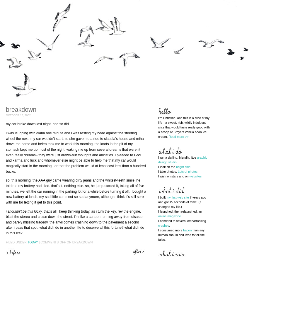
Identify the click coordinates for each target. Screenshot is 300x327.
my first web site (177, 197)
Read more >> (179, 136)
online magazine (169, 216)
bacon (187, 230)
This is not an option (139, 251)
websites (196, 176)
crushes (163, 225)
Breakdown (21, 109)
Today (33, 242)
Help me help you (13, 251)
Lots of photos (187, 171)
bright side (183, 167)
